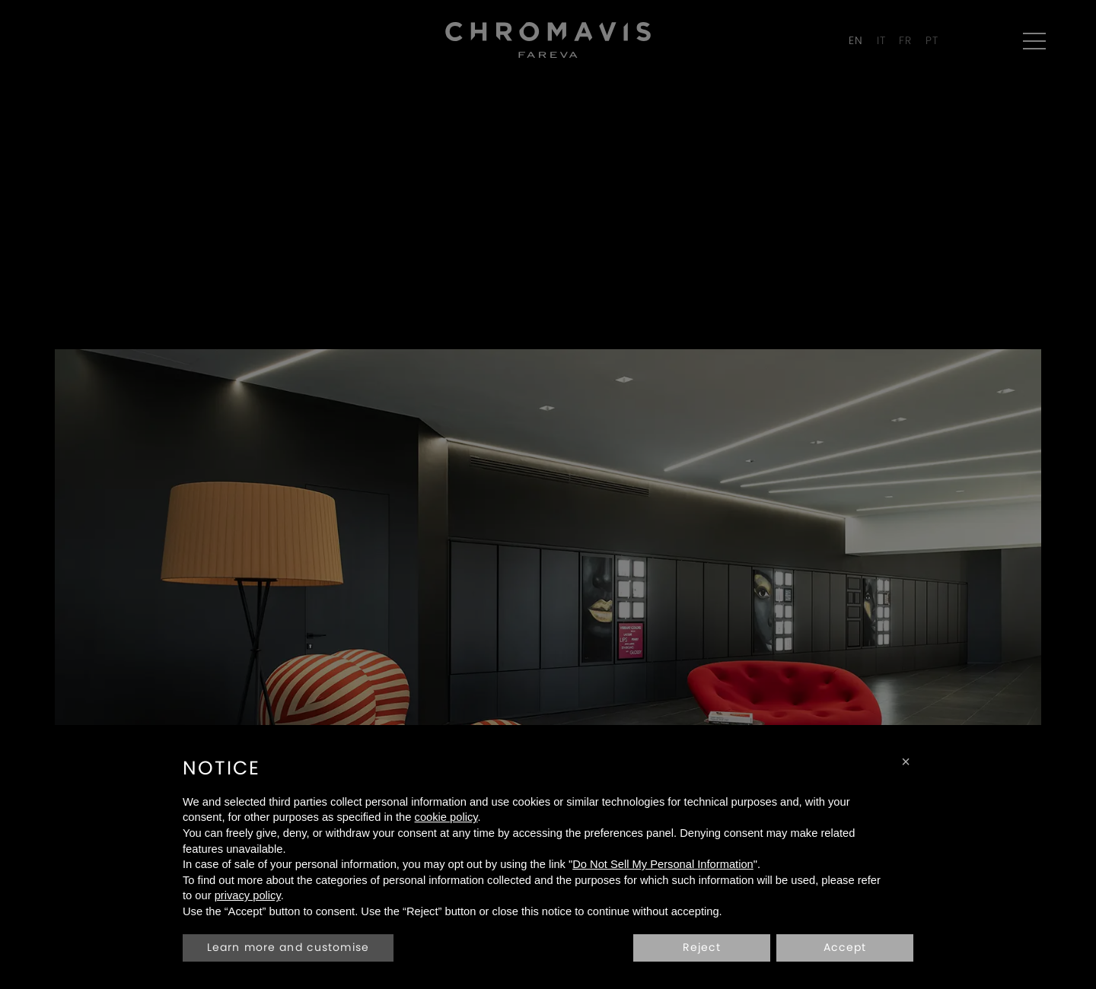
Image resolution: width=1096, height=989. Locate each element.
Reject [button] (702, 947)
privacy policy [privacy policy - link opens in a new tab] (248, 895)
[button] (906, 761)
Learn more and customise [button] (288, 947)
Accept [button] (845, 947)
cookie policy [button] (446, 817)
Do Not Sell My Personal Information (663, 864)
